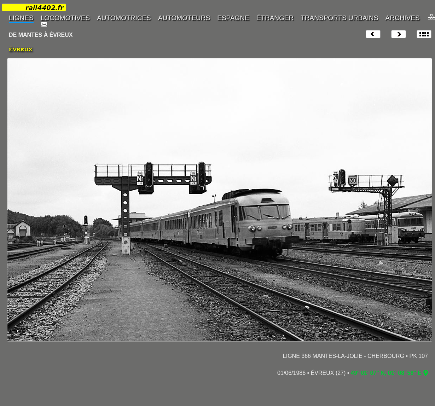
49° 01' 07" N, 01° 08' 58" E (386, 373)
